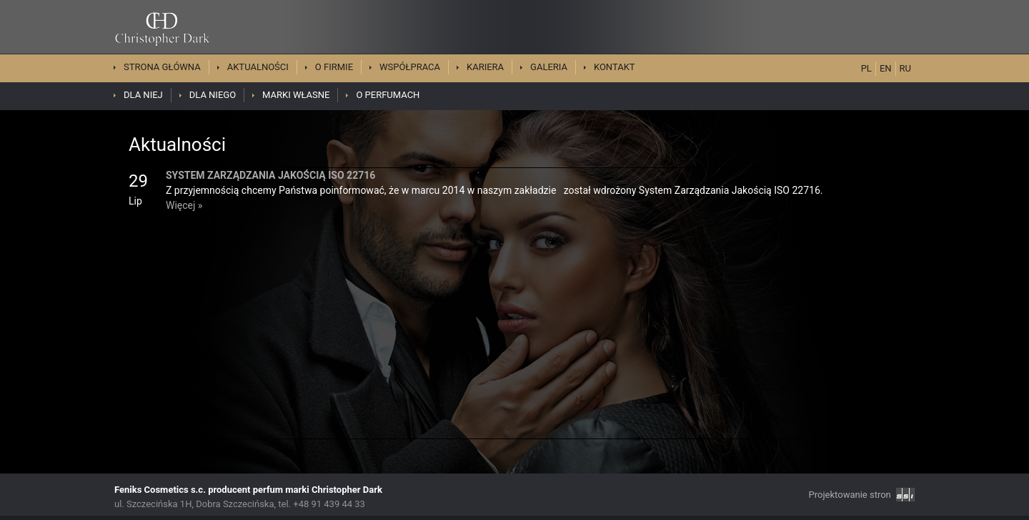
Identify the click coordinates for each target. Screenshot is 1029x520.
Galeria (548, 67)
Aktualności (258, 67)
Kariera (485, 67)
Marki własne (295, 94)
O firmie (334, 67)
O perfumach (387, 94)
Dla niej (143, 94)
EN (886, 68)
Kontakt (614, 67)
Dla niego (212, 94)
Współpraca (409, 67)
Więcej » (184, 205)
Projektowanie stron (862, 494)
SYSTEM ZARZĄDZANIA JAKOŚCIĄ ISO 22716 (270, 175)
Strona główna (162, 67)
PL (866, 68)
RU (905, 68)
